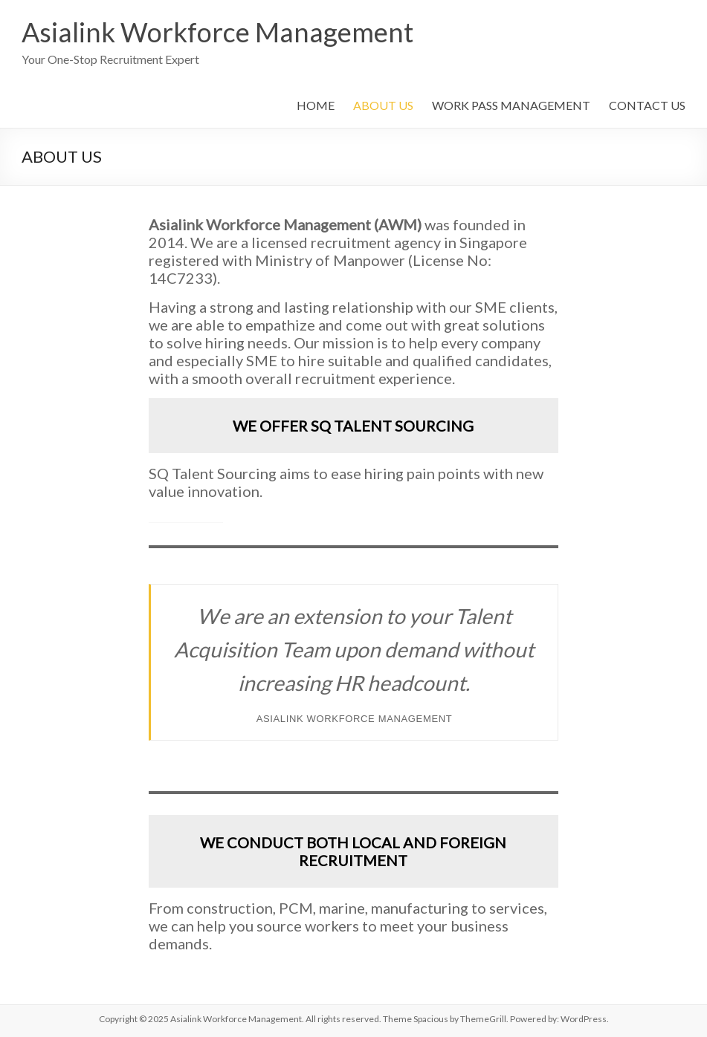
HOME (316, 105)
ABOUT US (383, 105)
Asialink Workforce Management (217, 32)
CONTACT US (647, 105)
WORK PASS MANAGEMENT (511, 105)
